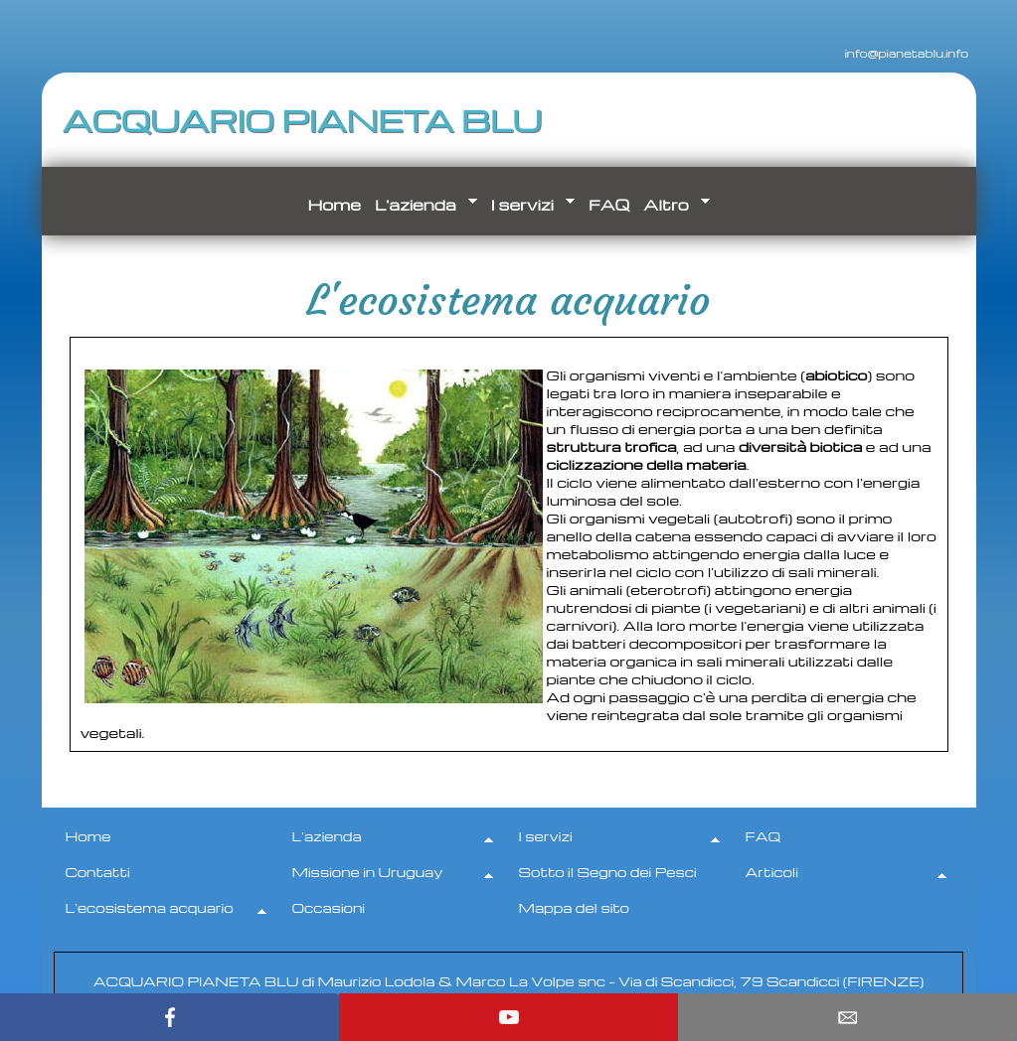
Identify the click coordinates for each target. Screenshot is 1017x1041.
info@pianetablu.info (885, 52)
